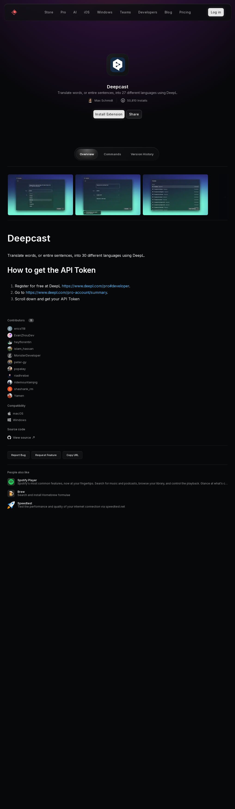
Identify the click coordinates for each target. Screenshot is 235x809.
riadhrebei (18, 375)
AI (74, 13)
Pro (63, 13)
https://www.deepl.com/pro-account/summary (66, 292)
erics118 (16, 328)
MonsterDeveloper (24, 355)
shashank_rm (20, 389)
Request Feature (46, 455)
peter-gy (16, 362)
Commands (112, 154)
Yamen (15, 395)
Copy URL (73, 455)
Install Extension (108, 114)
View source (24, 437)
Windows (104, 13)
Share (134, 114)
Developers (147, 13)
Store (48, 13)
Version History (142, 154)
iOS (87, 13)
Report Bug (18, 455)
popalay (16, 368)
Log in (216, 12)
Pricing (185, 13)
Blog (168, 13)
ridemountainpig (22, 382)
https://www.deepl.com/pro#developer (95, 286)
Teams (125, 13)
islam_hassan (20, 348)
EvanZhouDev (20, 335)
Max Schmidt (100, 100)
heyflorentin (19, 342)
